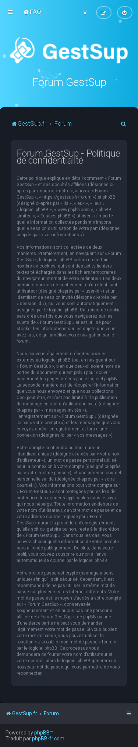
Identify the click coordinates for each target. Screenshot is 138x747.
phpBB (42, 733)
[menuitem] (32, 11)
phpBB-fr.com (48, 738)
